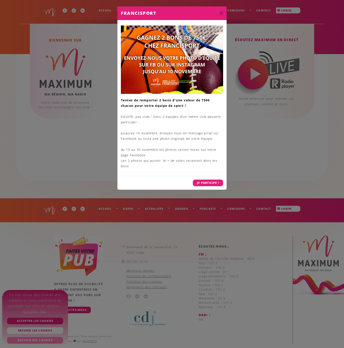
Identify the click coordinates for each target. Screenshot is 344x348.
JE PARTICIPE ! (208, 183)
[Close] (221, 13)
